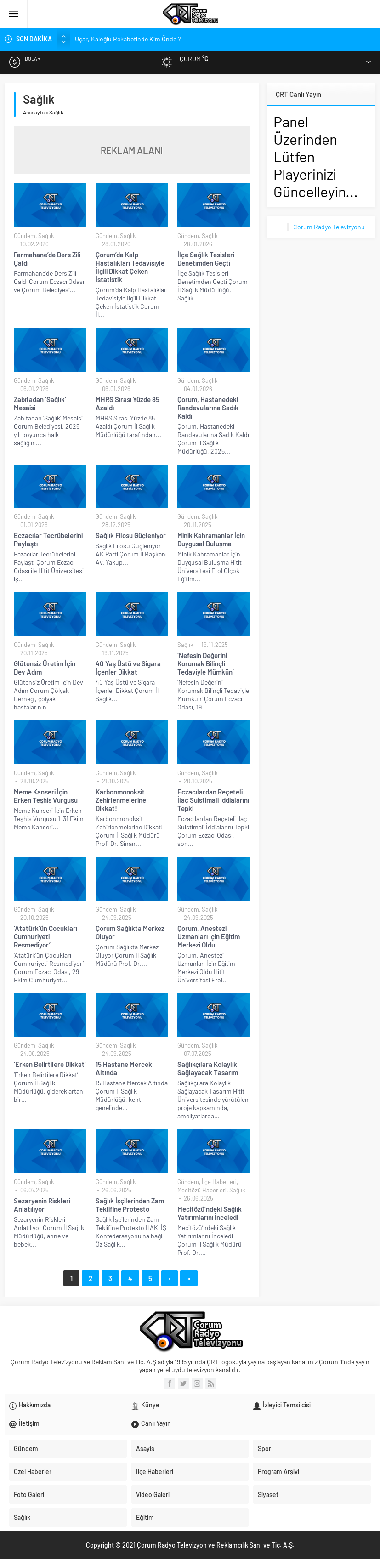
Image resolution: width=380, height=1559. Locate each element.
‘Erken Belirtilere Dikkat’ (50, 1064)
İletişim (29, 1423)
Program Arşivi (278, 1471)
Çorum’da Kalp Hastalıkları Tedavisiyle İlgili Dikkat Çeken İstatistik (130, 266)
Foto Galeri (29, 1494)
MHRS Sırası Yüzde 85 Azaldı (127, 403)
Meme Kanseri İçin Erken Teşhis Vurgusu (46, 796)
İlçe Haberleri (219, 1181)
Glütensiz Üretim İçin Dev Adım (44, 667)
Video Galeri (153, 1494)
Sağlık (46, 235)
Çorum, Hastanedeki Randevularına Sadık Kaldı (207, 407)
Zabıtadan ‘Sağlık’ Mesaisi (40, 403)
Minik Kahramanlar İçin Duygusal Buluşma (211, 539)
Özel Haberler (32, 1471)
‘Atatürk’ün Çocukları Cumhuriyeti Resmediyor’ (45, 936)
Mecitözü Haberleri (202, 1190)
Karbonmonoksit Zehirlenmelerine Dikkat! (121, 800)
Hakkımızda (35, 1405)
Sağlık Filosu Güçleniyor (131, 535)
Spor (264, 1448)
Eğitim (145, 1517)
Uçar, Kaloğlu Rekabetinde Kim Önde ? (128, 39)
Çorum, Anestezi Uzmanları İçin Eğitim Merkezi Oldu (208, 936)
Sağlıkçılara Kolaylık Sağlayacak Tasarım (207, 1068)
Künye (150, 1405)
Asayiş (145, 1448)
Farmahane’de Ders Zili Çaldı (47, 258)
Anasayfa (34, 112)
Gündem (24, 235)
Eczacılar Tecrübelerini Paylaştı (48, 539)
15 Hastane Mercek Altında (124, 1068)
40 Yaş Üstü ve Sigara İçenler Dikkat (128, 667)
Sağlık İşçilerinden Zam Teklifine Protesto (130, 1204)
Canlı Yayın (156, 1423)
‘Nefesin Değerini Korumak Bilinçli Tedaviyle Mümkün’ (205, 663)
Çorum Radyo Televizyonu (329, 227)
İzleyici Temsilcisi (287, 1405)
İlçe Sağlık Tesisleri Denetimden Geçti (205, 258)
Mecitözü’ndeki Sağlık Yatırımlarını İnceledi (209, 1213)
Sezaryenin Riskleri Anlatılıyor (42, 1204)
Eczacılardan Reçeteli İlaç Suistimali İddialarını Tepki (213, 800)
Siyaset (268, 1494)
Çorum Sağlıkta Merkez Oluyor (130, 932)
